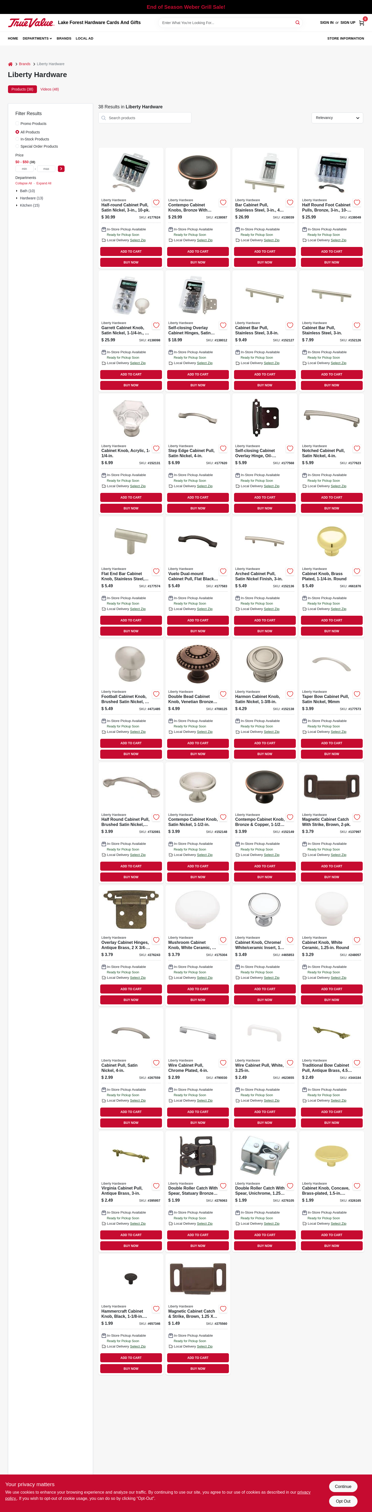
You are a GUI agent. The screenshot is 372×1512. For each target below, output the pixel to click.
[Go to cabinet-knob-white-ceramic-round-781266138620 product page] (331, 945)
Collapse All (24, 183)
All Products (30, 132)
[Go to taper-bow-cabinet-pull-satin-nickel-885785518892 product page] (331, 699)
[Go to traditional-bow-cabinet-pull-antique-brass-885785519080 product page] (331, 1068)
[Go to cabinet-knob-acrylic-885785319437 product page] (131, 454)
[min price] (25, 169)
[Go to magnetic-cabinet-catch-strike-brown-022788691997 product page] (197, 1314)
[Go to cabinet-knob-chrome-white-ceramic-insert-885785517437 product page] (264, 945)
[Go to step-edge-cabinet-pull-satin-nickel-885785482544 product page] (197, 454)
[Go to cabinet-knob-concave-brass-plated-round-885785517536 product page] (331, 1191)
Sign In (327, 22)
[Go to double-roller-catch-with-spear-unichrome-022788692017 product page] (264, 1191)
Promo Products (34, 123)
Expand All (43, 183)
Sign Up (347, 22)
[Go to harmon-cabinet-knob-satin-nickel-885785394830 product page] (264, 699)
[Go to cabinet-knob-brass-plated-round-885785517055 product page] (331, 576)
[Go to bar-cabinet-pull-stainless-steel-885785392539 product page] (264, 208)
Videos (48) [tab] (50, 89)
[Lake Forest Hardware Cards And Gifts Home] (31, 22)
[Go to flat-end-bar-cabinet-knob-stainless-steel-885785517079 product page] (131, 576)
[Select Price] (61, 169)
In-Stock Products (35, 139)
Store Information (345, 38)
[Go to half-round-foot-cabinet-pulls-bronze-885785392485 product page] (331, 208)
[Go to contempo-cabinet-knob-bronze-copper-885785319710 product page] (264, 822)
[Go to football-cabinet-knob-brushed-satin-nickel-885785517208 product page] (131, 699)
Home (13, 38)
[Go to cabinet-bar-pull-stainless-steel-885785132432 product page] (331, 331)
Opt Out (343, 1501)
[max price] (46, 169)
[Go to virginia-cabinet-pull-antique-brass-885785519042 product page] (131, 1191)
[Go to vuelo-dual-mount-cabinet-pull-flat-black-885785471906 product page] (197, 576)
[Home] (10, 64)
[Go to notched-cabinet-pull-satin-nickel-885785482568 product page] (331, 454)
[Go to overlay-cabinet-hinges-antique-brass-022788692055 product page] (131, 945)
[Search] (298, 22)
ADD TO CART (131, 251)
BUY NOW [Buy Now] (131, 262)
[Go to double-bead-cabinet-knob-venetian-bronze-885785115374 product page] (197, 699)
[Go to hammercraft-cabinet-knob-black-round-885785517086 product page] (131, 1314)
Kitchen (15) (30, 205)
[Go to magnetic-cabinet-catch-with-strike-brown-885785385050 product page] (331, 822)
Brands (64, 38)
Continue (343, 1486)
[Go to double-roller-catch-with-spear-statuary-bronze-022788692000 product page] (197, 1191)
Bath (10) (27, 191)
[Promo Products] (17, 123)
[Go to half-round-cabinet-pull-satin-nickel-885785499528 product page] (131, 208)
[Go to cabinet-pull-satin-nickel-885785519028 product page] (131, 1068)
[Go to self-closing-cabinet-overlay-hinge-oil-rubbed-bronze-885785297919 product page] (264, 454)
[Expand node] (17, 191)
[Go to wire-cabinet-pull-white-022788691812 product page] (264, 1068)
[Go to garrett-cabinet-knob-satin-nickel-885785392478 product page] (131, 331)
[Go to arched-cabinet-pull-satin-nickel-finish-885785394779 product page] (264, 576)
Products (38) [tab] (22, 89)
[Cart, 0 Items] (361, 22)
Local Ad (84, 38)
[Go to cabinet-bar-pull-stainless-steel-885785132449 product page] (264, 331)
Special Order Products (39, 146)
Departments (36, 38)
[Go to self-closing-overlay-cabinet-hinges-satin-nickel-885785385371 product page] (197, 331)
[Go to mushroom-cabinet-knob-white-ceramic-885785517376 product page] (197, 945)
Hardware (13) (31, 198)
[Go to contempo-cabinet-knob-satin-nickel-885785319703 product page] (197, 822)
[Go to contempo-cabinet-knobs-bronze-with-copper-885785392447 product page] (197, 208)
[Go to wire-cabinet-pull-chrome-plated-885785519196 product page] (197, 1068)
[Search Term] (230, 23)
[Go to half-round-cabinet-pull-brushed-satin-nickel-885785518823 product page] (131, 822)
